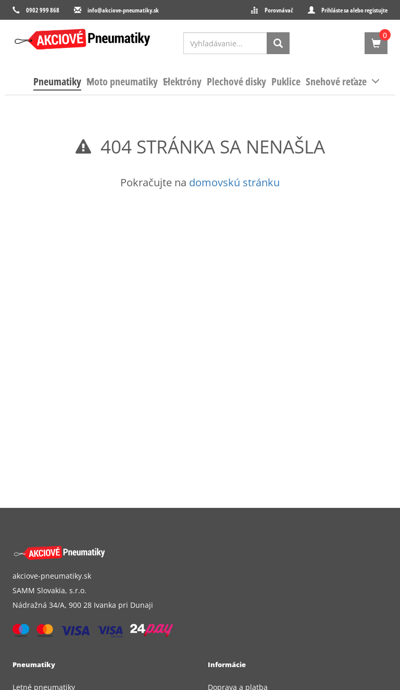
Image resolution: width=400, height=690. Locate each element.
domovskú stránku (234, 182)
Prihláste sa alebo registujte (354, 10)
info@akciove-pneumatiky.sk (123, 10)
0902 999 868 (42, 10)
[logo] (82, 39)
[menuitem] (57, 82)
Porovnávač (279, 10)
